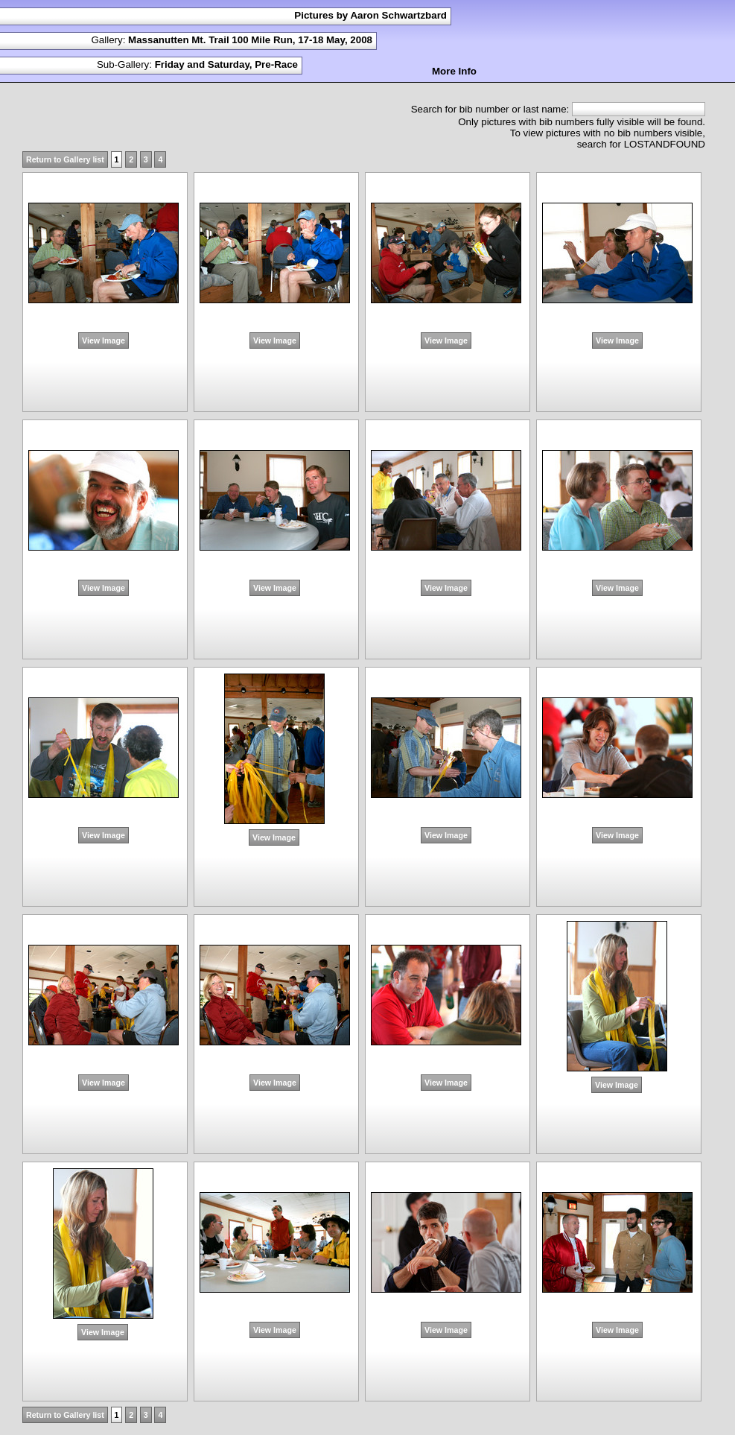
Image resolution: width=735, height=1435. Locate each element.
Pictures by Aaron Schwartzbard (370, 15)
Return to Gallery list (65, 159)
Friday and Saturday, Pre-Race (226, 64)
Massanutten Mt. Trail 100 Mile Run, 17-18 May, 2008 (250, 39)
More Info (454, 71)
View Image (103, 340)
